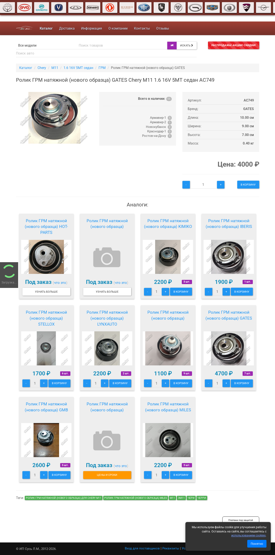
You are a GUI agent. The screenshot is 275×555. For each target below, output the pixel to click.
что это (60, 282)
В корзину (248, 184)
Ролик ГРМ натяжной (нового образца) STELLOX (46, 318)
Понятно (257, 543)
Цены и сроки (107, 474)
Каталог (25, 68)
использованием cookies (248, 535)
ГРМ (102, 68)
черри (202, 497)
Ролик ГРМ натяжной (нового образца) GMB (46, 407)
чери (191, 497)
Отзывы (162, 28)
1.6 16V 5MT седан (78, 68)
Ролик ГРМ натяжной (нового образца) (107, 223)
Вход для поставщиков (142, 548)
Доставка (67, 28)
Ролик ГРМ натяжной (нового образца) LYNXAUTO (107, 318)
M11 (54, 68)
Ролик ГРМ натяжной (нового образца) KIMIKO (168, 223)
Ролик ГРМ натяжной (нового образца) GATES (228, 315)
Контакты (142, 28)
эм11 (181, 497)
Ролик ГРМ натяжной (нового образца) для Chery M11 (63, 497)
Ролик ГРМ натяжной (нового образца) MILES (168, 407)
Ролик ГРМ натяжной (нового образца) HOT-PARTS (46, 226)
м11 (172, 497)
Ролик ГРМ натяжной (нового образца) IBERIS (229, 223)
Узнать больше (46, 291)
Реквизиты (170, 548)
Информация (91, 28)
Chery (42, 68)
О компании (118, 28)
